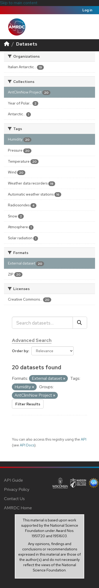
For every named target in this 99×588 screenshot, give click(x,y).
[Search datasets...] (42, 323)
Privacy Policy (16, 489)
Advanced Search (31, 340)
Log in (87, 10)
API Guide (13, 480)
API (83, 439)
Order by (20, 350)
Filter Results (27, 404)
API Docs (27, 445)
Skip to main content (18, 3)
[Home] (6, 44)
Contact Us (14, 498)
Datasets (26, 44)
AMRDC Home (18, 508)
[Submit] (80, 323)
